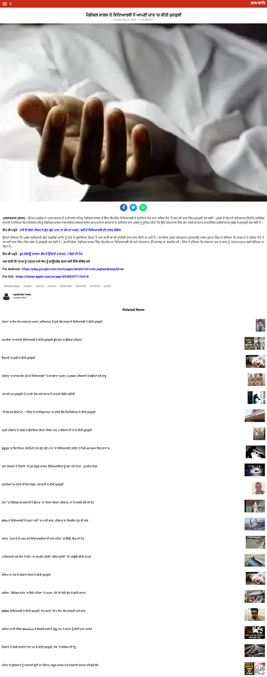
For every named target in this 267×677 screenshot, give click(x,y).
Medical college (11, 286)
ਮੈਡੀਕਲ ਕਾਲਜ (65, 286)
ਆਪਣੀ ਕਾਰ (95, 286)
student (27, 286)
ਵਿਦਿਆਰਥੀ (81, 286)
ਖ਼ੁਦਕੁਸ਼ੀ (107, 286)
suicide (51, 286)
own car (40, 286)
